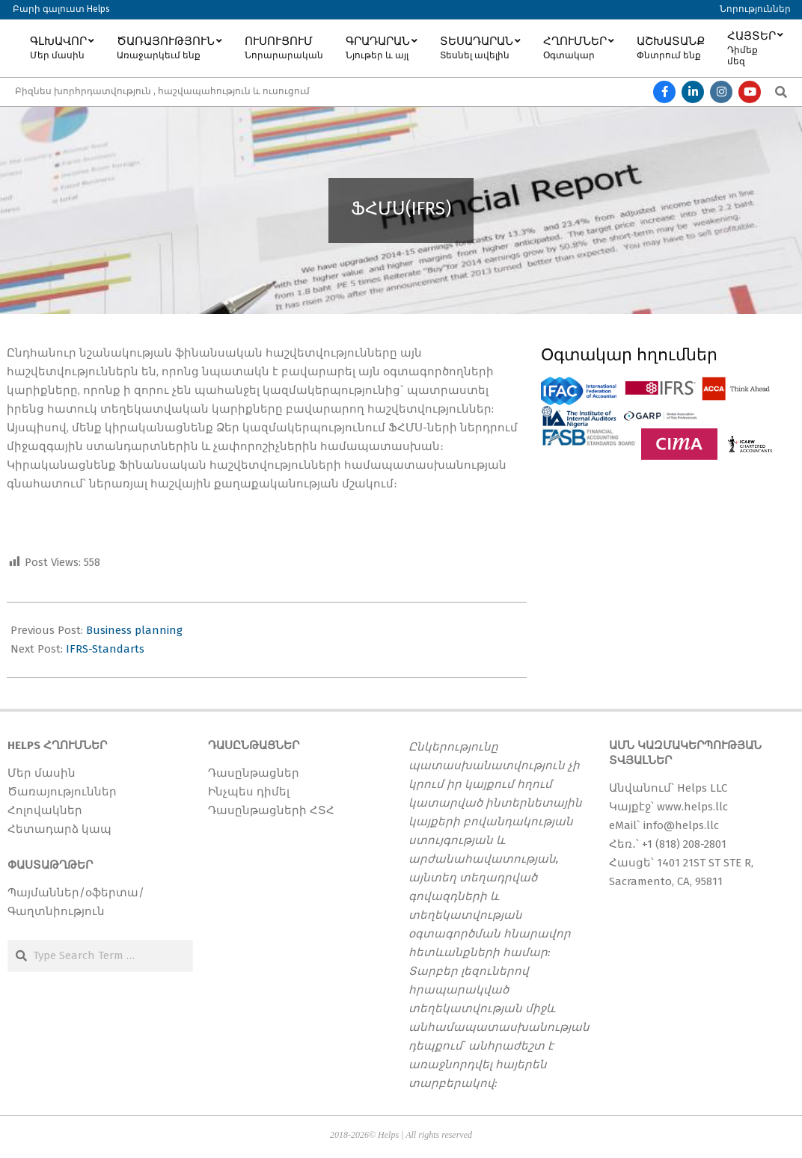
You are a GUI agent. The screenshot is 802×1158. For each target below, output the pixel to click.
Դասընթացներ (253, 773)
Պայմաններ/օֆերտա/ (75, 892)
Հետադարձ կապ (59, 829)
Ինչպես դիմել (249, 791)
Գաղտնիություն (56, 911)
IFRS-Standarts (105, 649)
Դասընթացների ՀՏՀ (271, 810)
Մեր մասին (41, 773)
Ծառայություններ (62, 791)
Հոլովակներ (44, 810)
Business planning (134, 630)
